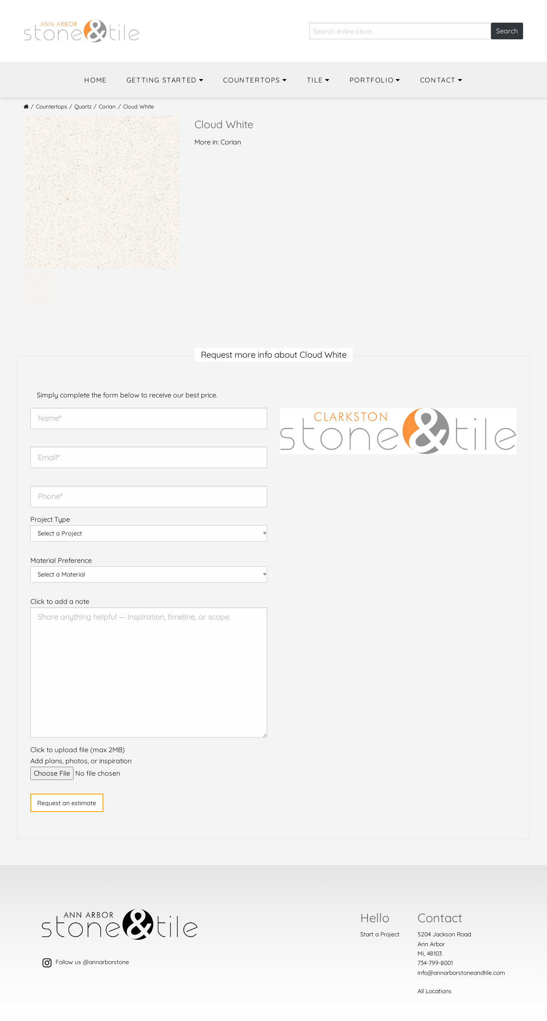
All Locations (435, 991)
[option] (103, 192)
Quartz (82, 106)
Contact (438, 80)
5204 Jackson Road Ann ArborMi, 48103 (444, 943)
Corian (107, 106)
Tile (315, 80)
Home (95, 80)
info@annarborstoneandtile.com (461, 973)
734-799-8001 (435, 963)
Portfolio (372, 80)
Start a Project (380, 934)
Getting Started (161, 80)
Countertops (251, 80)
